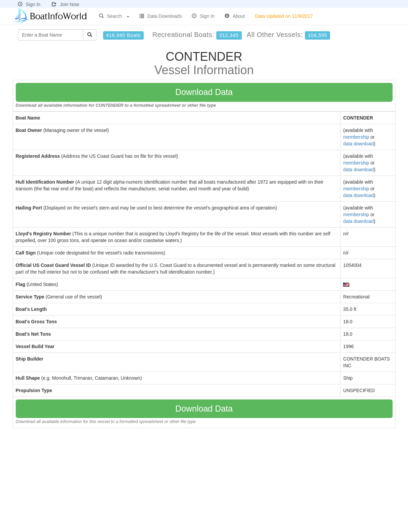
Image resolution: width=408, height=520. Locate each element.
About (235, 16)
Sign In (29, 4)
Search (114, 16)
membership (356, 137)
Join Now (65, 4)
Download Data (204, 92)
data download (358, 143)
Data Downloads (160, 16)
